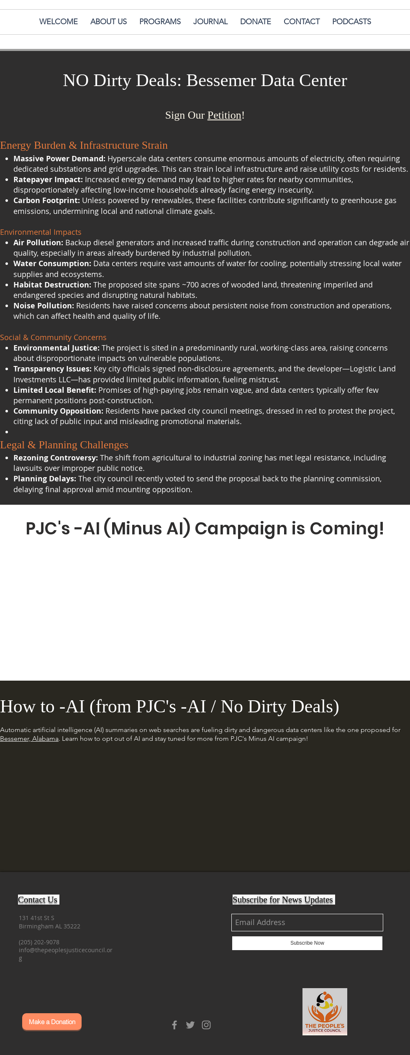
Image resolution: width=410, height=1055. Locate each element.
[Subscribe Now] (307, 943)
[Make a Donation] (52, 1021)
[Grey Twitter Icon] (190, 1025)
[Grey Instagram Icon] (206, 1025)
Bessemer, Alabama (29, 738)
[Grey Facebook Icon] (174, 1025)
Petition (224, 115)
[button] (351, 22)
